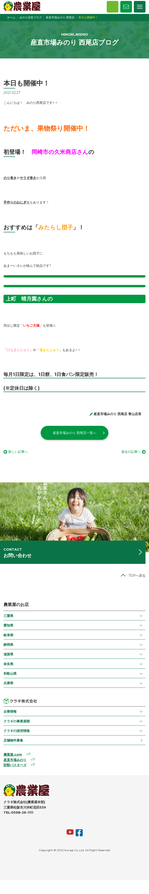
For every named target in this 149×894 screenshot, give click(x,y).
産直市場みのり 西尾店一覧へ (74, 433)
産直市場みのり (15, 760)
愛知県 (8, 625)
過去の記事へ (131, 452)
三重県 (8, 616)
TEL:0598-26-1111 (18, 812)
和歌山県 (10, 673)
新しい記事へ (18, 452)
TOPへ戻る (136, 575)
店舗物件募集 (13, 740)
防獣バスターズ (15, 765)
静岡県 (8, 645)
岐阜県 (8, 635)
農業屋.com (13, 754)
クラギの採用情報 (17, 731)
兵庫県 (8, 683)
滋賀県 (8, 654)
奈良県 (8, 664)
